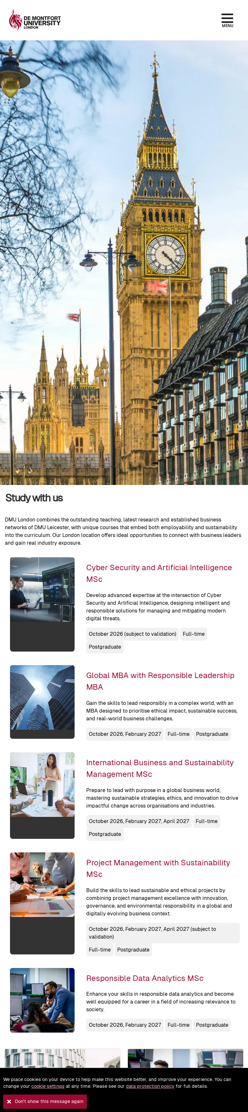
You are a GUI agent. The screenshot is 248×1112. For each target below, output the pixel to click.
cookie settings (48, 1086)
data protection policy (150, 1086)
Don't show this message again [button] (49, 1101)
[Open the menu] (227, 18)
